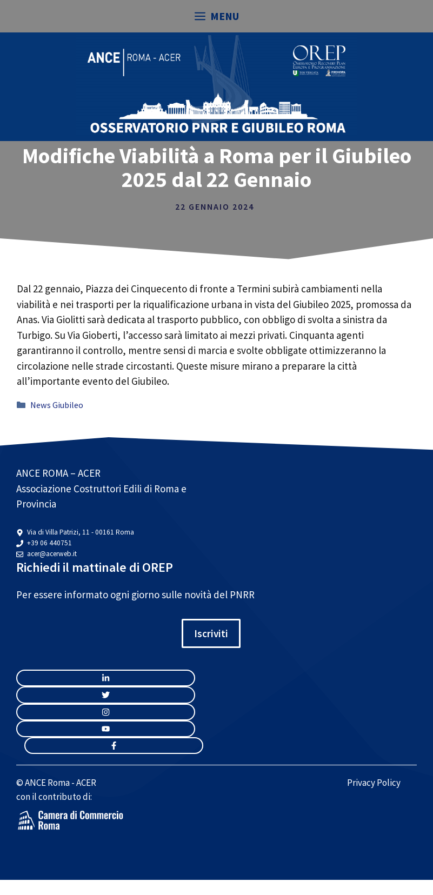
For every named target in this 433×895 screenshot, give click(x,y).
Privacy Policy (374, 783)
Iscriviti (211, 633)
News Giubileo (56, 404)
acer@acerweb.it (52, 553)
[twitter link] (105, 694)
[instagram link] (105, 678)
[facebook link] (113, 745)
